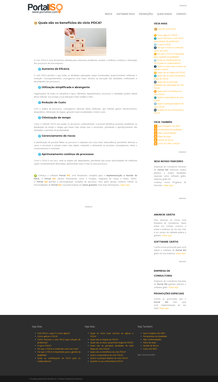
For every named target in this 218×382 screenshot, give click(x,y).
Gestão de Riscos (166, 140)
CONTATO (181, 3)
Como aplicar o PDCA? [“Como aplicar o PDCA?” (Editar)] (167, 35)
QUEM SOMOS (164, 3)
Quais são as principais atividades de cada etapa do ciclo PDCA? (169, 85)
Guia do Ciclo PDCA (167, 29)
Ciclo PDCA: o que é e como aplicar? (53, 333)
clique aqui (125, 185)
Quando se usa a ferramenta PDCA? (106, 361)
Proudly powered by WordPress (43, 379)
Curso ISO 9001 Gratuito (169, 143)
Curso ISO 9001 (150, 348)
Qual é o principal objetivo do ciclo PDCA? (109, 358)
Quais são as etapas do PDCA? (171, 72)
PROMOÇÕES (146, 3)
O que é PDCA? (164, 44)
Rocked (68, 379)
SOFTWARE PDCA (126, 3)
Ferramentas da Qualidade (170, 129)
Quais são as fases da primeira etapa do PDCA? (111, 342)
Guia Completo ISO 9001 (169, 126)
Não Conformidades (167, 133)
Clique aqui (168, 185)
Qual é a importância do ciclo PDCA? (106, 355)
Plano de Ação (164, 136)
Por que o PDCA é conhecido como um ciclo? (57, 348)
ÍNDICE (108, 3)
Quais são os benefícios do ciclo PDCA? (108, 352)
